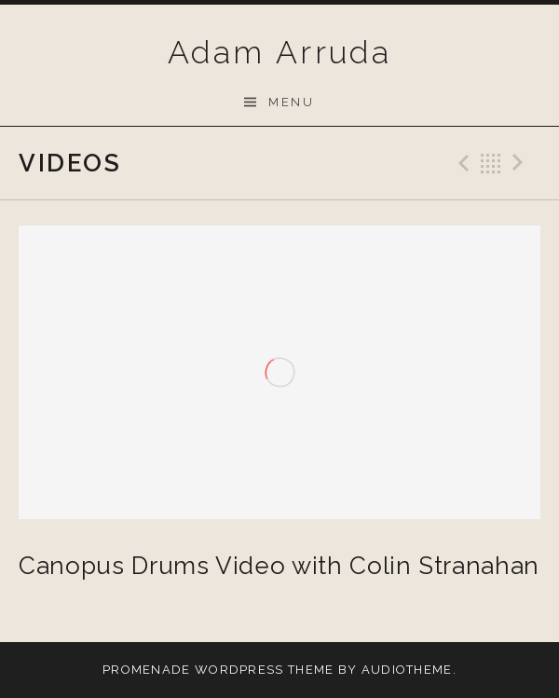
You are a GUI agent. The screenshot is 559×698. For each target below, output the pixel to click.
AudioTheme (407, 670)
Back (491, 163)
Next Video (521, 163)
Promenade (146, 670)
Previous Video (461, 163)
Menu (291, 102)
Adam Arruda (279, 52)
